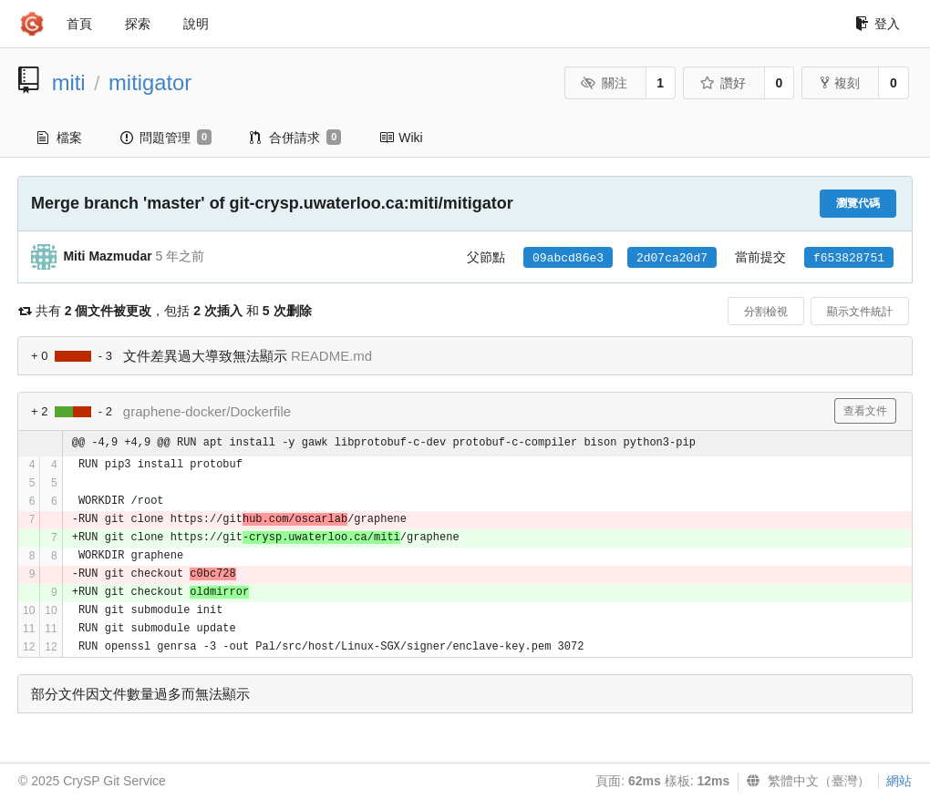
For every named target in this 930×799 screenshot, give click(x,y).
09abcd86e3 (568, 258)
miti (69, 82)
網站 (899, 780)
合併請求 (295, 137)
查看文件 (865, 411)
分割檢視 (766, 311)
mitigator (149, 82)
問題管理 (166, 137)
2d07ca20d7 (672, 258)
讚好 (722, 83)
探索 (137, 23)
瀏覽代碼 (858, 203)
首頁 (79, 23)
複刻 (840, 83)
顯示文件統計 (860, 311)
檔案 (59, 137)
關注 (604, 83)
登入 (877, 23)
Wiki (400, 137)
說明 (196, 23)
